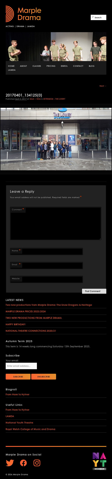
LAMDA (12, 69)
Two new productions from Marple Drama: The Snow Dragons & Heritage (49, 304)
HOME (11, 65)
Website (16, 279)
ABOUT (23, 65)
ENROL (64, 65)
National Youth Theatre (19, 422)
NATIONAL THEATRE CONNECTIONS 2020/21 (31, 330)
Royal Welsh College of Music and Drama (30, 429)
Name (16, 251)
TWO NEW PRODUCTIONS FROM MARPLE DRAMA (34, 317)
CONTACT (78, 65)
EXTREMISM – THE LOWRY (54, 99)
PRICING (51, 65)
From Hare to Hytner (17, 394)
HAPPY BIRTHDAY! (16, 324)
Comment (18, 210)
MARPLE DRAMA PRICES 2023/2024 (26, 311)
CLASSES (37, 65)
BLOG (92, 65)
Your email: (12, 361)
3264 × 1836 (35, 99)
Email (16, 265)
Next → (103, 86)
